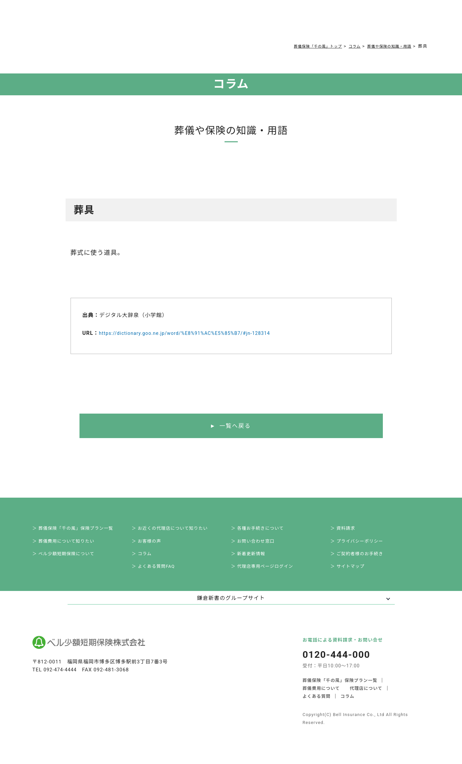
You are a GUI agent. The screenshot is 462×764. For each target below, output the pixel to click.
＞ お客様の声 (151, 544)
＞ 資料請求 (347, 530)
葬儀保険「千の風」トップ (304, 46)
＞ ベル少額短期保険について (69, 559)
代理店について (366, 696)
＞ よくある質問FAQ (158, 573)
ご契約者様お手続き (232, 24)
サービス (89, 24)
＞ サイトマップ (352, 573)
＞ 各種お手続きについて (263, 530)
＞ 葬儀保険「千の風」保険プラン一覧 (79, 530)
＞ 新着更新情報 (253, 559)
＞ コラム (146, 559)
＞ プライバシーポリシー (362, 544)
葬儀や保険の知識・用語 (385, 46)
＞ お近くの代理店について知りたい (176, 530)
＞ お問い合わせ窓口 (258, 544)
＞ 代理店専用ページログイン (268, 573)
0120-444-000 (342, 25)
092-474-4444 (61, 678)
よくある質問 (170, 24)
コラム (197, 24)
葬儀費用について (129, 24)
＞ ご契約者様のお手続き (362, 559)
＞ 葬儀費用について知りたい (69, 544)
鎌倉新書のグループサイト (231, 606)
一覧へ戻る (235, 426)
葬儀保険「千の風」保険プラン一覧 (340, 688)
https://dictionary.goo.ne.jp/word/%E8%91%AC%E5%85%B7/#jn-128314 (196, 333)
